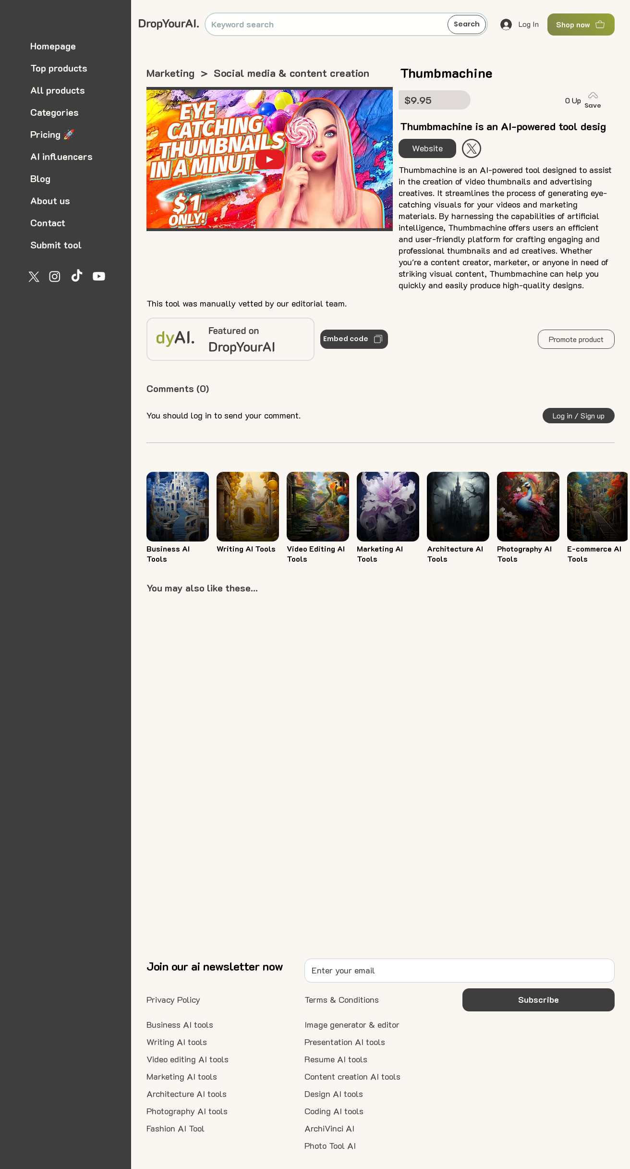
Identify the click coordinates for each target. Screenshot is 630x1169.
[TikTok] (77, 276)
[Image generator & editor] (352, 1025)
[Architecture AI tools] (186, 1094)
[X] (32, 276)
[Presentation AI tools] (344, 1042)
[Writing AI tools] (176, 1042)
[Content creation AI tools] (352, 1076)
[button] (576, 339)
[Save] (595, 100)
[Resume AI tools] (335, 1059)
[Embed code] (354, 339)
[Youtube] (99, 276)
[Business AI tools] (179, 1025)
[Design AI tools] (333, 1094)
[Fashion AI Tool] (175, 1128)
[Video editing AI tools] (187, 1059)
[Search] (467, 24)
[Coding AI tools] (333, 1111)
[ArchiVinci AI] (329, 1128)
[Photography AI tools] (187, 1111)
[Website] (427, 148)
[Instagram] (55, 276)
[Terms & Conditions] (341, 1000)
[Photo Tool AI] (330, 1146)
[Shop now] (581, 24)
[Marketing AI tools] (181, 1076)
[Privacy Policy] (173, 1000)
